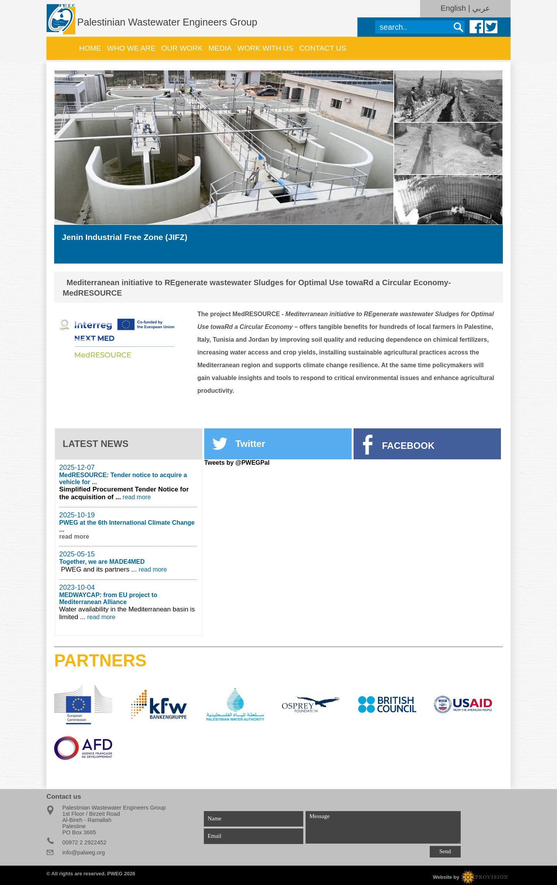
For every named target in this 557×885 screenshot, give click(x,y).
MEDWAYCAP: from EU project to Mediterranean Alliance (108, 598)
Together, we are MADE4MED (102, 561)
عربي (481, 8)
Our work (182, 48)
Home (90, 48)
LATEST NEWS (95, 443)
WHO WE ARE (131, 48)
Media (220, 48)
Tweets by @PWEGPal (237, 462)
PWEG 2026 (120, 873)
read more (137, 497)
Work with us (265, 48)
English (454, 8)
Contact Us (322, 48)
